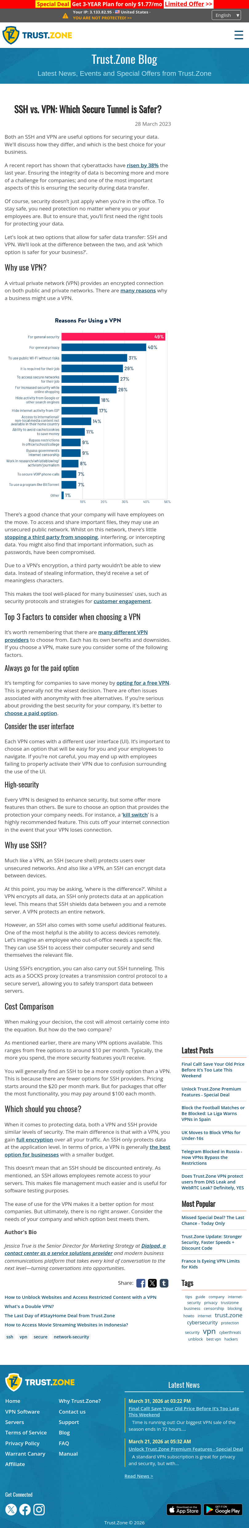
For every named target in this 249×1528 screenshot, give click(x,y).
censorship (214, 1308)
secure (41, 1337)
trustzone (230, 1302)
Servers (14, 1422)
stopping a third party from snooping (51, 537)
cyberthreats (230, 1332)
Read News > (139, 1476)
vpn (23, 1337)
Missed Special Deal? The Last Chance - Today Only (213, 1220)
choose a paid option (31, 713)
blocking (234, 1308)
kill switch (135, 814)
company (216, 1296)
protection (230, 1323)
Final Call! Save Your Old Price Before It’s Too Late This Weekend (213, 1070)
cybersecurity (202, 1322)
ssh (9, 1337)
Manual (68, 1453)
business (192, 1308)
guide (200, 1296)
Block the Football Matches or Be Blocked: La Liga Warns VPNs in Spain (213, 1113)
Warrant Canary (25, 1453)
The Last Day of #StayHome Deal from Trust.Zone (60, 1315)
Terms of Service (26, 1432)
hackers (231, 1339)
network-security (71, 1337)
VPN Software (22, 1411)
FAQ (64, 1443)
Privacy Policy (22, 1443)
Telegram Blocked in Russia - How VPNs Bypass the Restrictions (212, 1157)
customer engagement (122, 601)
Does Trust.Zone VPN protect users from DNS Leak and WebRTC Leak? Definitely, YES (213, 1182)
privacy (210, 1302)
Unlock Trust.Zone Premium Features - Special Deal (211, 1092)
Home (12, 1400)
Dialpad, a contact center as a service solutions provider (85, 1249)
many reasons (138, 290)
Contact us (72, 1411)
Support (69, 1422)
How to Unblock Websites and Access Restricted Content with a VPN (80, 1297)
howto (188, 1315)
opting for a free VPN (142, 682)
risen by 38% (143, 165)
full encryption (34, 1139)
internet (204, 1315)
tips (188, 1296)
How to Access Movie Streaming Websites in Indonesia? (66, 1325)
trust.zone (229, 1315)
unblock (195, 1339)
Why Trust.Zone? (80, 1400)
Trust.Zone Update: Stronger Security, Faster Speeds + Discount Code (212, 1242)
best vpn (213, 1339)
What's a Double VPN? (29, 1306)
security (192, 1332)
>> (188, 4)
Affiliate (15, 1464)
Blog (64, 1432)
